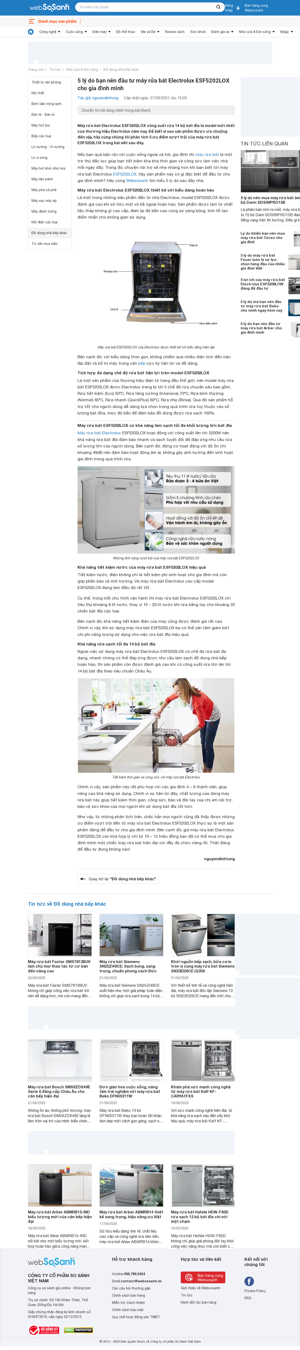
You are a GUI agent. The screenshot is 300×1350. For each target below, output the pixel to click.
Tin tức (55, 70)
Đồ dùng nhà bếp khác (121, 70)
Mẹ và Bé (148, 32)
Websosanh (137, 180)
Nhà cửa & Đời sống (255, 32)
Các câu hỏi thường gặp (131, 1288)
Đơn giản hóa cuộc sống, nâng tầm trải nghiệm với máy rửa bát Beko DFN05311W (129, 1091)
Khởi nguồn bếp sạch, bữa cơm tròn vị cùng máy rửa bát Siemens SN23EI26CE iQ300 (203, 966)
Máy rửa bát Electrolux (99, 432)
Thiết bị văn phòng (46, 82)
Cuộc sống (74, 32)
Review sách (175, 32)
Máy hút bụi (40, 125)
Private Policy (255, 1291)
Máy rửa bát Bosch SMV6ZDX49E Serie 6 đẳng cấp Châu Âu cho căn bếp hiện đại (59, 1091)
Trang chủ (36, 70)
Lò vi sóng (39, 158)
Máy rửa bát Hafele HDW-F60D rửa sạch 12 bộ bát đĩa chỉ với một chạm (199, 1216)
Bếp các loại (41, 136)
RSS (247, 1298)
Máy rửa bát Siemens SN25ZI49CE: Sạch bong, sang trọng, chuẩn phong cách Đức (128, 966)
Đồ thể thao (125, 32)
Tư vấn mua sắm (44, 244)
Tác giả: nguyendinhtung (98, 98)
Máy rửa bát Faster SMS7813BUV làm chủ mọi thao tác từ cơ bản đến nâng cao (59, 966)
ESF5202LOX (124, 174)
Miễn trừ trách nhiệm (128, 1303)
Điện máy (100, 32)
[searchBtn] (219, 7)
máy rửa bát (207, 154)
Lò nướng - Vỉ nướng (47, 147)
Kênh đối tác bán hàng (198, 1302)
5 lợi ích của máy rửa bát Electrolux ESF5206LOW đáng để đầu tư (263, 283)
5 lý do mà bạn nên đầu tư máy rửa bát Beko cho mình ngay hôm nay (261, 305)
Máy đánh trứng (44, 211)
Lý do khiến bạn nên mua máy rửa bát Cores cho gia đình (263, 237)
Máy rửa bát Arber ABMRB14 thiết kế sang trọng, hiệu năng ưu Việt (131, 1214)
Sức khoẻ (198, 32)
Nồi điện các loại (44, 222)
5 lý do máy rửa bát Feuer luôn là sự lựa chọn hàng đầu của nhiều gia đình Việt (263, 261)
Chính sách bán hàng (128, 1295)
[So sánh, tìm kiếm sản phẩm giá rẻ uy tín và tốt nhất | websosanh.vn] (49, 7)
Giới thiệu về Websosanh (200, 1288)
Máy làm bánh (42, 179)
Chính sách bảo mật (128, 1310)
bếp (141, 363)
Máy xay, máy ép (44, 201)
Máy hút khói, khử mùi (48, 168)
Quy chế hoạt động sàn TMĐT (136, 1317)
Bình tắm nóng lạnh (46, 104)
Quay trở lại (122, 878)
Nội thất (37, 93)
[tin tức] (31, 32)
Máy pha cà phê (44, 190)
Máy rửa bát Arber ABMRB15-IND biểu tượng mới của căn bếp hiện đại (60, 1216)
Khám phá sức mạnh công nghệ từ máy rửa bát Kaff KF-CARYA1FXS (201, 1091)
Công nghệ (47, 32)
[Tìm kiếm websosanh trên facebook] (249, 1281)
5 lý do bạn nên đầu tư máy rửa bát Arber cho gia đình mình (261, 327)
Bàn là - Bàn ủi (42, 114)
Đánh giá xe (220, 32)
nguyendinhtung (219, 858)
